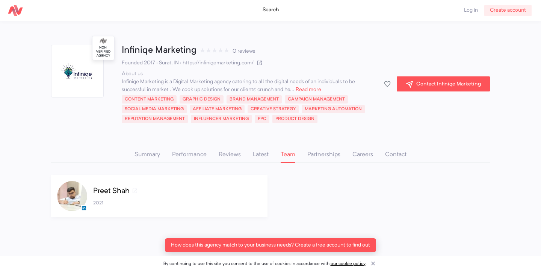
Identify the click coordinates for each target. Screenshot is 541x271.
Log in (471, 10)
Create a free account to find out (332, 245)
